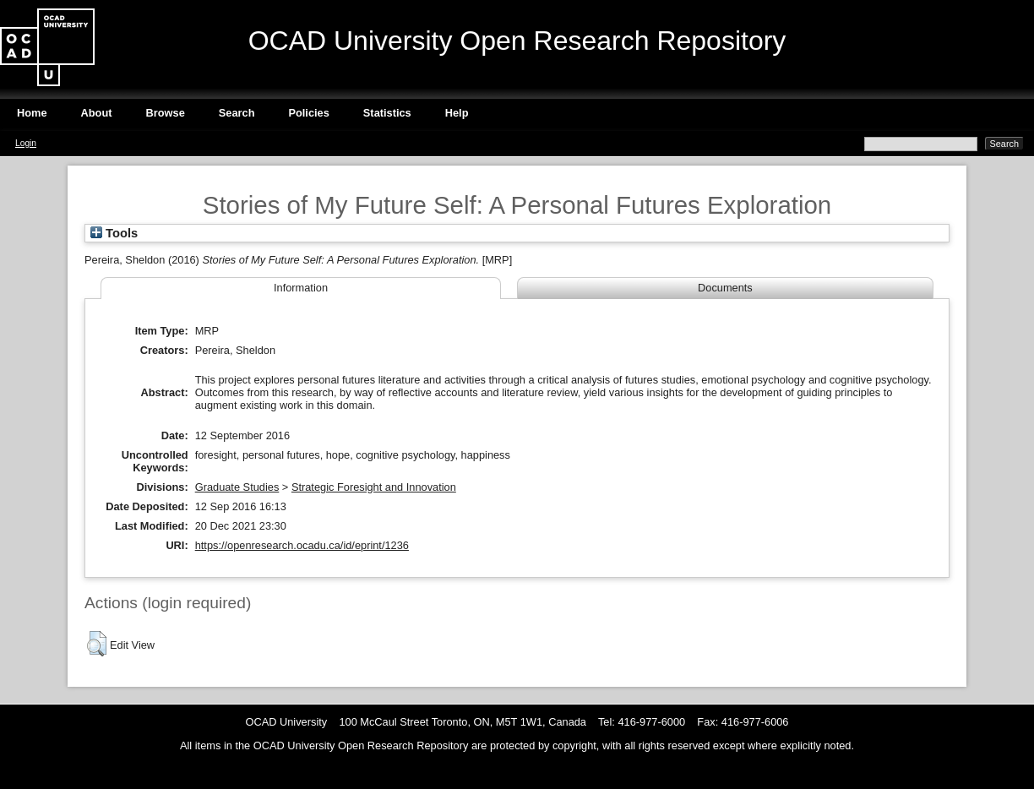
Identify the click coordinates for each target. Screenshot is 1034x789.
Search (237, 112)
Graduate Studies (237, 487)
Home (32, 112)
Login (25, 143)
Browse (165, 112)
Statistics (387, 112)
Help (457, 112)
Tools (114, 233)
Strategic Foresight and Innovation (373, 487)
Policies (308, 112)
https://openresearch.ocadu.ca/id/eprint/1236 (302, 545)
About (96, 112)
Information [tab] (301, 287)
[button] (96, 643)
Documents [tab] (725, 287)
